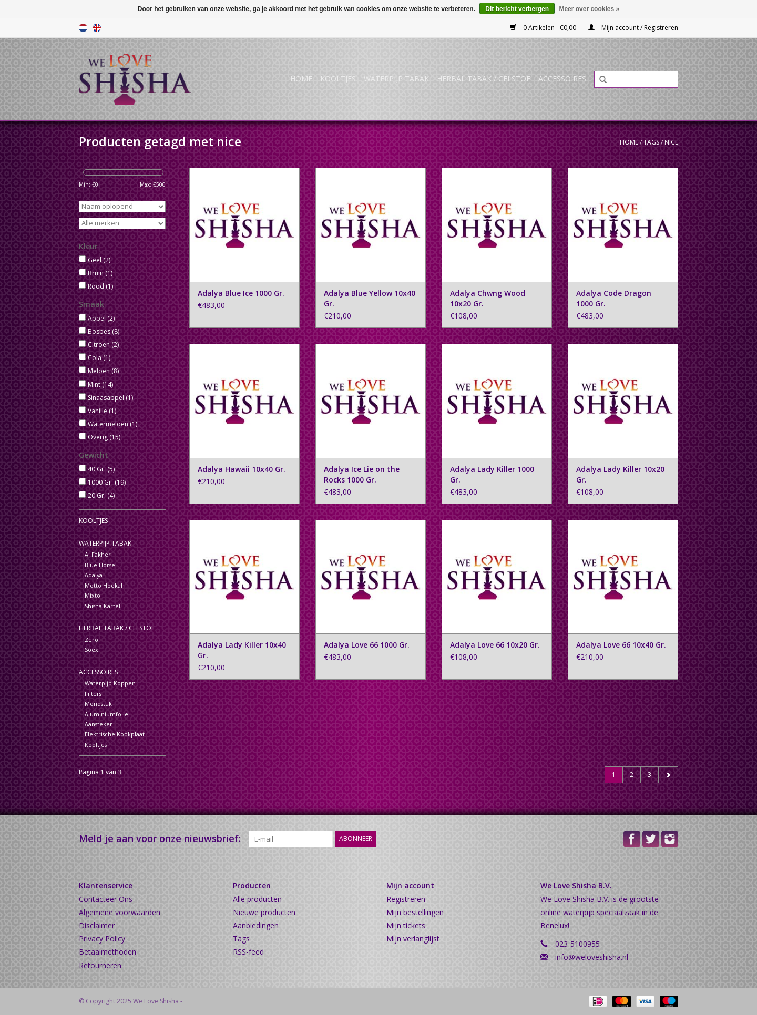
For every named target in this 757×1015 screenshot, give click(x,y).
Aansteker (98, 724)
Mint (100, 384)
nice (671, 142)
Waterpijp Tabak (396, 79)
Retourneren (100, 965)
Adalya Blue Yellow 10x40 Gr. (369, 298)
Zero (91, 639)
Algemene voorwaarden (119, 912)
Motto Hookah (105, 585)
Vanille (102, 410)
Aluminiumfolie (106, 714)
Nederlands (83, 28)
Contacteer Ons (105, 899)
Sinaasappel (110, 397)
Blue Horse (100, 565)
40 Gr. (101, 469)
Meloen (103, 370)
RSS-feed (248, 952)
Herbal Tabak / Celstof (483, 79)
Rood (100, 286)
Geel (99, 259)
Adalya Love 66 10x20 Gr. (495, 645)
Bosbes (103, 331)
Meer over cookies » (589, 9)
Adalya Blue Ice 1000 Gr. (241, 293)
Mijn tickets (405, 925)
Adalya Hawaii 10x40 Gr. (241, 469)
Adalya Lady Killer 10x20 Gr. (620, 474)
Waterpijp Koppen (110, 683)
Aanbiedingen (256, 925)
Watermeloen (112, 423)
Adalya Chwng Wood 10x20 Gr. (487, 298)
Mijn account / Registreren (633, 27)
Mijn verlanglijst (412, 939)
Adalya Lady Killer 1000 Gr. (492, 474)
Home (301, 79)
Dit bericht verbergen (517, 9)
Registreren (405, 899)
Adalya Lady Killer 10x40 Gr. (242, 650)
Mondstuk (98, 704)
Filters (93, 694)
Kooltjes (338, 79)
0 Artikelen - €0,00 (544, 27)
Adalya (94, 575)
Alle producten (257, 899)
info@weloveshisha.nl (591, 957)
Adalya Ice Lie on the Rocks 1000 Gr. (362, 474)
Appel (101, 318)
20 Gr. (101, 495)
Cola (99, 357)
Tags (651, 142)
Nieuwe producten (264, 912)
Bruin (100, 273)
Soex (91, 649)
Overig (104, 437)
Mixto (92, 595)
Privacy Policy (102, 939)
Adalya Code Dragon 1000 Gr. (613, 298)
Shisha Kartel (102, 606)
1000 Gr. (107, 482)
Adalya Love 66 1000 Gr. (367, 645)
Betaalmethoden (107, 952)
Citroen (103, 344)
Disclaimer (97, 925)
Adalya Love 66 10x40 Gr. (621, 645)
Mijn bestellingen (415, 912)
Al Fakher (98, 554)
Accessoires (562, 79)
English (97, 28)
